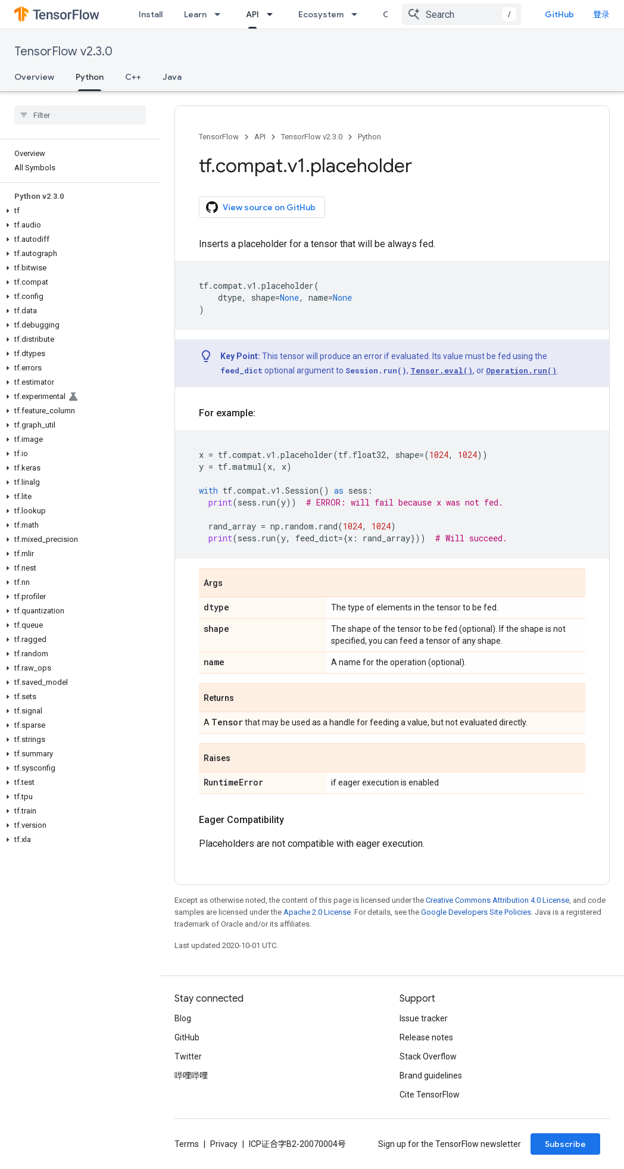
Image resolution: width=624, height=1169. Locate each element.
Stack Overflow (428, 1056)
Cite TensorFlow (430, 1094)
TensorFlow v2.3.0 (63, 51)
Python (369, 136)
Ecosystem (321, 14)
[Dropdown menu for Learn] (221, 14)
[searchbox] (80, 114)
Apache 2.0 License (317, 912)
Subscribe (565, 1144)
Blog (182, 1018)
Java (172, 76)
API (260, 136)
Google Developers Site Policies (476, 912)
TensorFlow (219, 136)
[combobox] (461, 14)
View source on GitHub (261, 207)
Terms (186, 1144)
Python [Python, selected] (90, 76)
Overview (34, 76)
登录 (601, 14)
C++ (133, 76)
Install (151, 14)
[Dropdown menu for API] (273, 14)
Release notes (426, 1037)
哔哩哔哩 (191, 1075)
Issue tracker (424, 1018)
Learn (195, 14)
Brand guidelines (431, 1075)
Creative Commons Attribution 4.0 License (497, 900)
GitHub (559, 14)
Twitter (188, 1056)
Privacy (224, 1144)
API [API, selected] (252, 14)
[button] (77, 211)
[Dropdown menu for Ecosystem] (358, 14)
